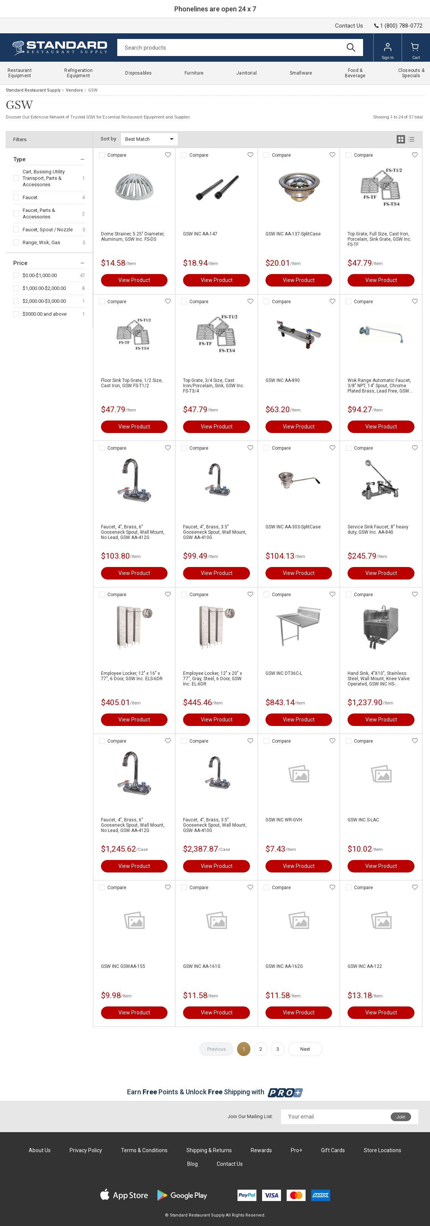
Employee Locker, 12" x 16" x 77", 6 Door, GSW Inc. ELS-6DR (132, 676)
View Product (134, 280)
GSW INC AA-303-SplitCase (293, 527)
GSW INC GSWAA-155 (123, 966)
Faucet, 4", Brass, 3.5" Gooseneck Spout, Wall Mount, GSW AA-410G (215, 532)
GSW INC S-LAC (363, 820)
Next (305, 1049)
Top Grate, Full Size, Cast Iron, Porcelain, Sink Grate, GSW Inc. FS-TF (379, 239)
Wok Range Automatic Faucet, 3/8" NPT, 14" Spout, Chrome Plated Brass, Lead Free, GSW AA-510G (379, 386)
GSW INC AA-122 (365, 966)
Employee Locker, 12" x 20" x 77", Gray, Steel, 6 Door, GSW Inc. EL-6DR (212, 679)
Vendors (74, 90)
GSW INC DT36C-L (283, 673)
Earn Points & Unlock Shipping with (215, 1092)
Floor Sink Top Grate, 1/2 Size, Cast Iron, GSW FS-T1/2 (132, 383)
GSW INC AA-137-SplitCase (293, 234)
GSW (93, 90)
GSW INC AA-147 (200, 234)
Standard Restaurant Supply (33, 90)
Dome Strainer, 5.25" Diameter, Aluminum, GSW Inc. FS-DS (133, 236)
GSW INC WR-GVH (283, 820)
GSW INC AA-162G (284, 966)
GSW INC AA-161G (201, 966)
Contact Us (349, 25)
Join (400, 1117)
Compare (116, 155)
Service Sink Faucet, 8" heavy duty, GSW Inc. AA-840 (378, 529)
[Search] (240, 47)
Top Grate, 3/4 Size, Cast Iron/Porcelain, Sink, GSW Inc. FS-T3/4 (213, 386)
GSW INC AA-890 (282, 380)
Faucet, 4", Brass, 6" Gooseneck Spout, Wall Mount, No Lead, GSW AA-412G (133, 532)
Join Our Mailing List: (250, 1116)
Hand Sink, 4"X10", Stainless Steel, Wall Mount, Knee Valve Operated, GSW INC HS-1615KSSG (379, 679)
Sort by (108, 139)
